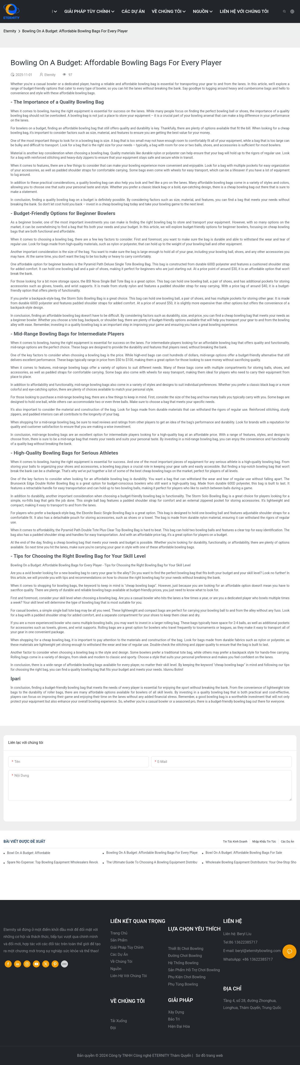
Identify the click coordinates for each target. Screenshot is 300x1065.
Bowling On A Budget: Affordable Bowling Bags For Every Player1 (151, 852)
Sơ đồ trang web (209, 1055)
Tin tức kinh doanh (235, 841)
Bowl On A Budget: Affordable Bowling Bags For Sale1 (29, 853)
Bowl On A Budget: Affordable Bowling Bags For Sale (244, 852)
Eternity (10, 31)
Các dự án (287, 841)
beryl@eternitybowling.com (258, 950)
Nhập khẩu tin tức (264, 841)
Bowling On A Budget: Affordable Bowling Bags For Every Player (75, 31)
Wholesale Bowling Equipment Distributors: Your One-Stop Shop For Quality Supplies (251, 862)
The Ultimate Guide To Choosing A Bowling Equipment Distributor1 (151, 862)
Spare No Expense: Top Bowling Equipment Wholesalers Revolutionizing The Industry (52, 862)
